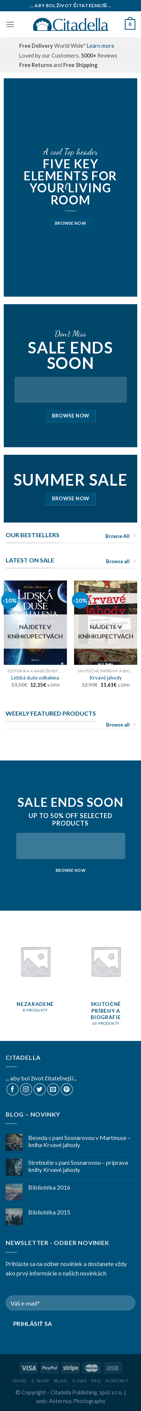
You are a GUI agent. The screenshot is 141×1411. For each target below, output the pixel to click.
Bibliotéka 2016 (49, 1187)
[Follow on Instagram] (26, 1089)
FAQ (96, 1381)
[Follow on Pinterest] (67, 1089)
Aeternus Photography (77, 1401)
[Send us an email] (53, 1089)
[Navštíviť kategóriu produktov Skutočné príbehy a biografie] (105, 980)
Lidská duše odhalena (35, 678)
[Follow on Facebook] (12, 1089)
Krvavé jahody (105, 678)
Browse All (120, 536)
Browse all (120, 561)
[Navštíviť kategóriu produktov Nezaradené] (35, 973)
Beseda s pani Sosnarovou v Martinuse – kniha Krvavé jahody (79, 1141)
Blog (61, 1381)
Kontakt (117, 1381)
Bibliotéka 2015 (49, 1212)
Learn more (100, 46)
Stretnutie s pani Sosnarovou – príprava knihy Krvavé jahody (78, 1166)
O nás (79, 1381)
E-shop (40, 1381)
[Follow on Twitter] (39, 1089)
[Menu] (10, 24)
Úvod (20, 1381)
